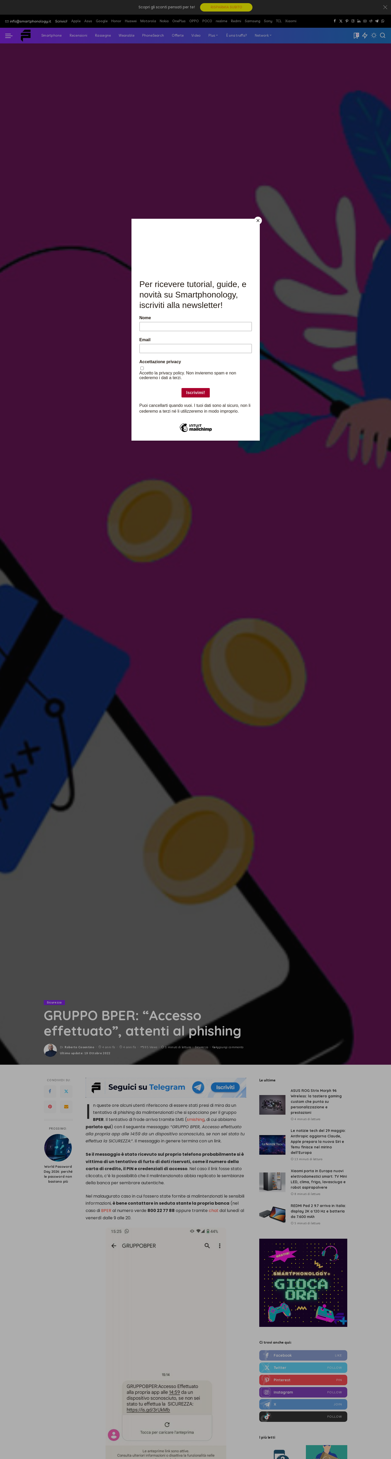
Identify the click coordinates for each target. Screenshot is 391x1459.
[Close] (258, 220)
